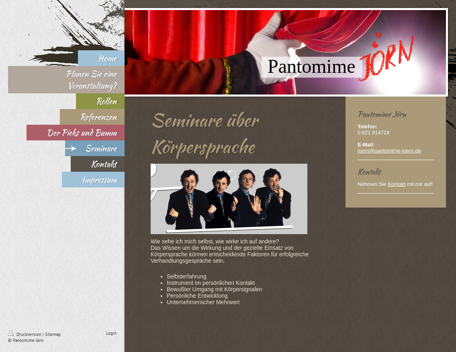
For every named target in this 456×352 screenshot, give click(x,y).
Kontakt (396, 184)
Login (111, 333)
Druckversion (25, 334)
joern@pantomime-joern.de (389, 151)
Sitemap (53, 334)
